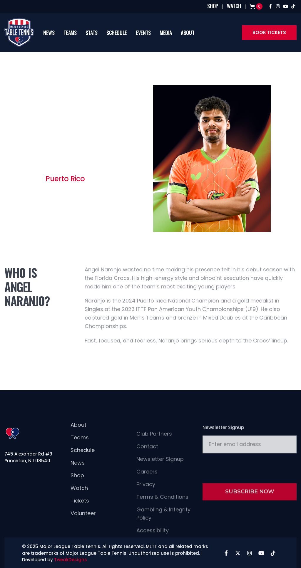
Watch (79, 499)
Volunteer (83, 524)
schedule (116, 32)
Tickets (80, 511)
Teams (70, 32)
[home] (21, 32)
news (49, 32)
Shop (77, 486)
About (78, 435)
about (187, 32)
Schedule (83, 461)
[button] (70, 32)
